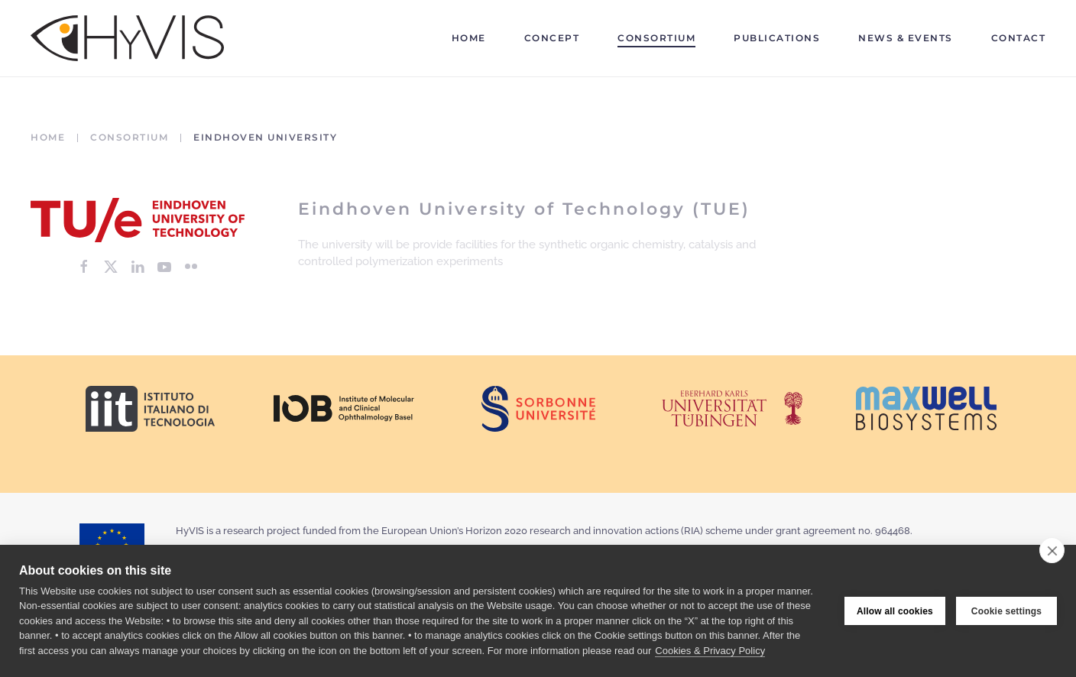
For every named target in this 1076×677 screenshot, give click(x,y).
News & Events (905, 38)
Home (469, 38)
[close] (1052, 550)
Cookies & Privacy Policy (710, 650)
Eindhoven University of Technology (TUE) (524, 209)
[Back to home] (127, 38)
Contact (1018, 38)
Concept (552, 38)
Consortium (656, 38)
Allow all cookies (895, 611)
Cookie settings (1006, 611)
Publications (777, 38)
